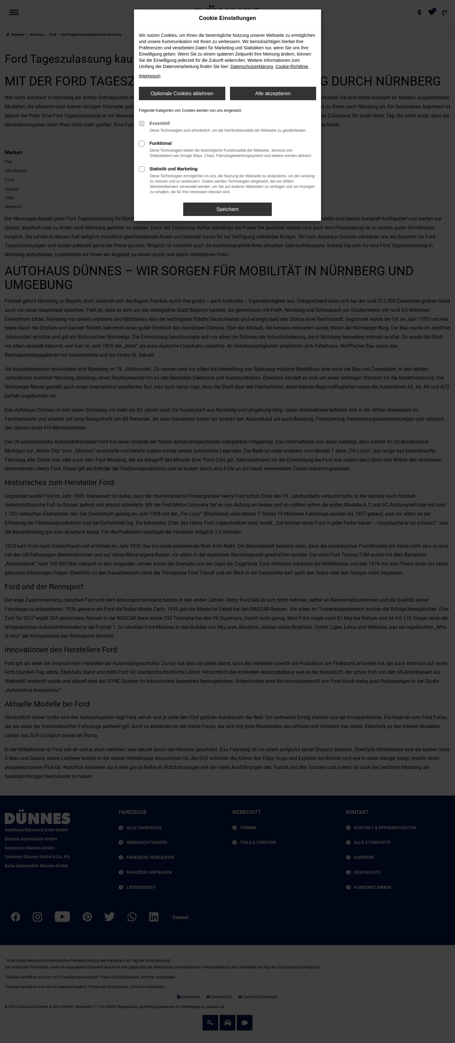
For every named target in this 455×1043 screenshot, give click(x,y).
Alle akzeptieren (273, 93)
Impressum (149, 75)
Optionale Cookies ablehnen (182, 93)
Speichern (227, 209)
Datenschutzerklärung (251, 66)
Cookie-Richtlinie (291, 66)
